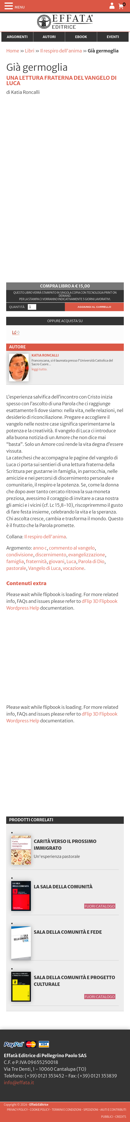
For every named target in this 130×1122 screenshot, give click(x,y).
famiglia (15, 561)
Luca (71, 561)
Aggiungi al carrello (94, 306)
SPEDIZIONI (90, 1110)
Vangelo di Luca (44, 568)
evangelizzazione (86, 554)
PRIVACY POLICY (17, 1110)
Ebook (81, 37)
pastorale (16, 568)
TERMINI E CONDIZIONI (66, 1110)
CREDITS (120, 1117)
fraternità (36, 561)
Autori (49, 37)
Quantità (16, 307)
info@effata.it (19, 1082)
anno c (40, 548)
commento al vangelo (72, 548)
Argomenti (17, 37)
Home (12, 51)
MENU (20, 7)
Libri (29, 51)
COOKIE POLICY (39, 1110)
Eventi (113, 37)
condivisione (19, 554)
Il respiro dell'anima (61, 51)
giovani (57, 561)
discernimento (50, 554)
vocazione (73, 568)
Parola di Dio (91, 561)
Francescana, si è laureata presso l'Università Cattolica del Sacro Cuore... (65, 367)
